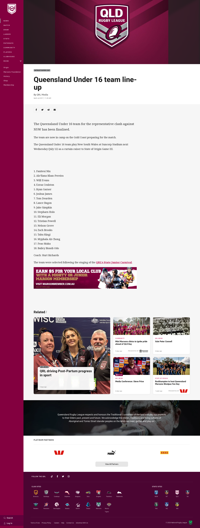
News (6, 21)
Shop (6, 80)
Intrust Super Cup (42, 70)
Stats (7, 39)
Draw (6, 30)
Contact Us (70, 523)
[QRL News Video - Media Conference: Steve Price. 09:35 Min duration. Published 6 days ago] (131, 375)
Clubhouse (9, 56)
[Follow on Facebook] (57, 476)
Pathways (9, 43)
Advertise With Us (82, 523)
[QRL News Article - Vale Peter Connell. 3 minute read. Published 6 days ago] (171, 335)
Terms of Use (35, 523)
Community (9, 48)
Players (8, 52)
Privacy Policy (46, 523)
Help (62, 523)
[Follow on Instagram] (69, 476)
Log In (8, 523)
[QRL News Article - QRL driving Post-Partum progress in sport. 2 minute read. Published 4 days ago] (72, 355)
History (7, 76)
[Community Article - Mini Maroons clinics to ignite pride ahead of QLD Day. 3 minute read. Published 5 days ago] (131, 335)
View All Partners (111, 464)
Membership (9, 85)
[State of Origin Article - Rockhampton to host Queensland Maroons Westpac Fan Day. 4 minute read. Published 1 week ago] (171, 375)
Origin (6, 67)
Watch (7, 25)
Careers (56, 523)
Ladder (7, 34)
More (12, 61)
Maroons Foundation (12, 72)
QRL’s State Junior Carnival (114, 262)
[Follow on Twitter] (63, 476)
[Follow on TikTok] (52, 476)
